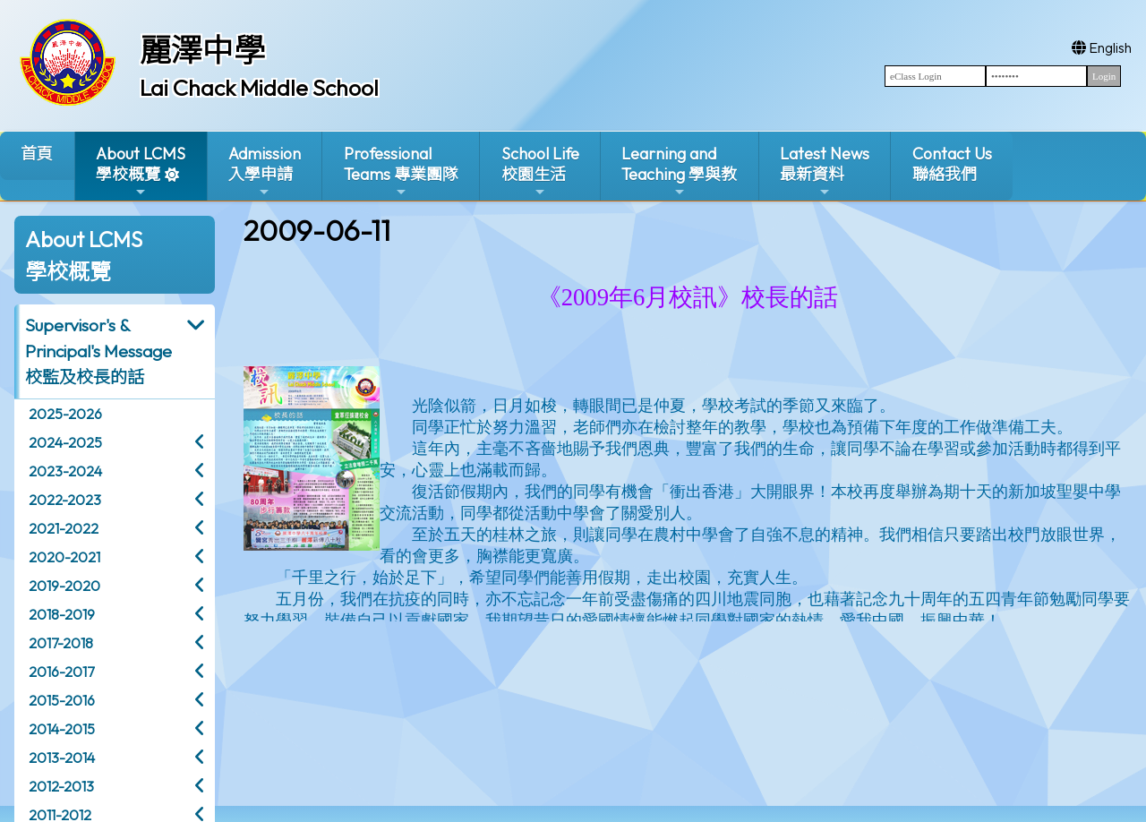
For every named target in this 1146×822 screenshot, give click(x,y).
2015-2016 (62, 700)
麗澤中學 (202, 50)
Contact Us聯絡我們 (952, 163)
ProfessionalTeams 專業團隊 (401, 171)
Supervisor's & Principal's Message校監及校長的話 (98, 351)
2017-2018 (61, 643)
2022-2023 (65, 500)
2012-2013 (61, 786)
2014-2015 (62, 729)
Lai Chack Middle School (259, 87)
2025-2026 (65, 414)
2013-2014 (62, 757)
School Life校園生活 (540, 171)
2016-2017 (61, 672)
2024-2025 (65, 442)
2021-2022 (63, 528)
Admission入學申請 (264, 171)
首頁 (37, 153)
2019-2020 (64, 586)
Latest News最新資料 (824, 171)
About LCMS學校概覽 (140, 171)
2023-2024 (65, 471)
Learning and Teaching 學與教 (679, 171)
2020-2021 (64, 557)
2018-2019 (62, 614)
